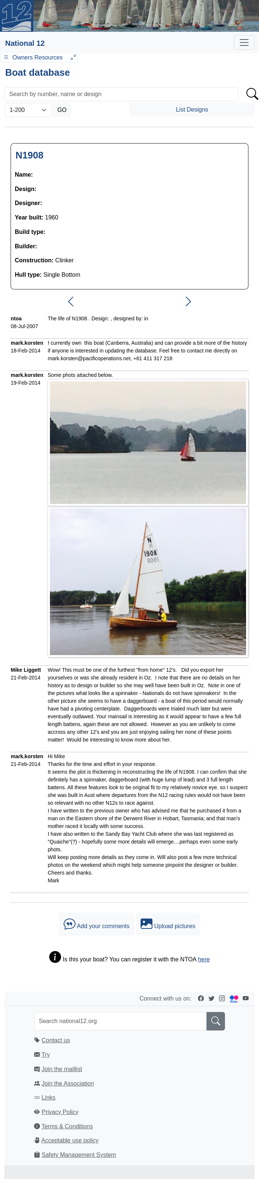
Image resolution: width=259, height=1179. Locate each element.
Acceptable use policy (70, 1140)
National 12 (25, 43)
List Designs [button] (192, 109)
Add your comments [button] (97, 924)
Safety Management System (78, 1155)
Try (45, 1055)
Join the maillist (61, 1069)
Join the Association (67, 1083)
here (204, 959)
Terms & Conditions (67, 1126)
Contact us (55, 1040)
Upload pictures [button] (168, 924)
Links (48, 1097)
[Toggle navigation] (244, 42)
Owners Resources (39, 57)
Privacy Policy (59, 1112)
